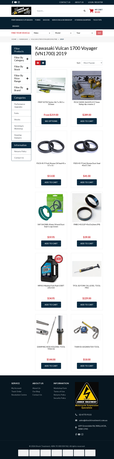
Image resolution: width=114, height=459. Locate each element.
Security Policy (60, 398)
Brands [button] (15, 26)
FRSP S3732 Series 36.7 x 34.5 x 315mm (51, 103)
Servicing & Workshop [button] (62, 20)
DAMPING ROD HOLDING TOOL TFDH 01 (51, 348)
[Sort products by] (92, 63)
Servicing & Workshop (19, 127)
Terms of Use (59, 391)
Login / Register (95, 2)
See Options (51, 121)
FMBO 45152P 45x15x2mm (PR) (87, 224)
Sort (78, 63)
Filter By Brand (21, 89)
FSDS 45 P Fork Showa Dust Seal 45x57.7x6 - (86, 164)
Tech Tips (97, 20)
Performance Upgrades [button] (22, 20)
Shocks (17, 119)
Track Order (16, 391)
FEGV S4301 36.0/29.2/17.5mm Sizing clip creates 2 (87, 103)
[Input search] (58, 11)
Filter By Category (21, 59)
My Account (16, 388)
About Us (36, 388)
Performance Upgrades (19, 105)
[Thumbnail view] (38, 63)
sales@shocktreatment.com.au (93, 420)
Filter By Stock (21, 68)
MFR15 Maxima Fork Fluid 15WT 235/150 (51, 286)
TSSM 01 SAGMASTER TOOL (86, 347)
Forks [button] (37, 20)
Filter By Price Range (21, 78)
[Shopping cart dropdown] (96, 10)
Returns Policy (20, 151)
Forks (16, 113)
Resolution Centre (19, 395)
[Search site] (84, 11)
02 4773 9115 (85, 414)
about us (79, 2)
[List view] (43, 63)
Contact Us (19, 158)
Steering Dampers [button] (83, 20)
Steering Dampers (18, 136)
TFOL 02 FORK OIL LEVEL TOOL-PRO (87, 286)
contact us (64, 2)
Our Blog (36, 391)
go (99, 33)
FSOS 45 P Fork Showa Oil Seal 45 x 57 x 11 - (51, 164)
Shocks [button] (46, 20)
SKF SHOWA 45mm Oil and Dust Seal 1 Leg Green (51, 225)
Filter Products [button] (19, 50)
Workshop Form (60, 388)
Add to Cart (86, 121)
